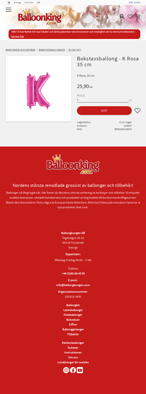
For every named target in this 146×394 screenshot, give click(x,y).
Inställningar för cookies (73, 362)
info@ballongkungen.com (73, 285)
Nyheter (73, 348)
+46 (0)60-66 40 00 (73, 274)
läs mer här (17, 36)
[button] (9, 10)
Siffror (73, 325)
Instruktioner (73, 353)
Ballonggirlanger (73, 330)
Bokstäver (73, 320)
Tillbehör (73, 334)
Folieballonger (73, 315)
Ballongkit (73, 305)
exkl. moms (134, 2)
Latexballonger (73, 310)
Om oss (73, 358)
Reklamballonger (73, 343)
